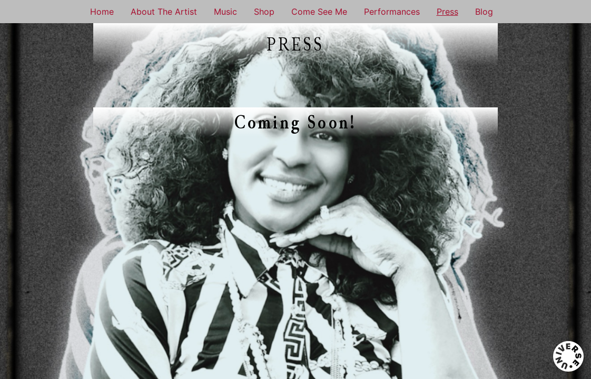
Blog (484, 11)
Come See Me (319, 11)
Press (447, 11)
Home (102, 11)
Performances (392, 11)
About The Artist (164, 11)
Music (225, 11)
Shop (264, 11)
